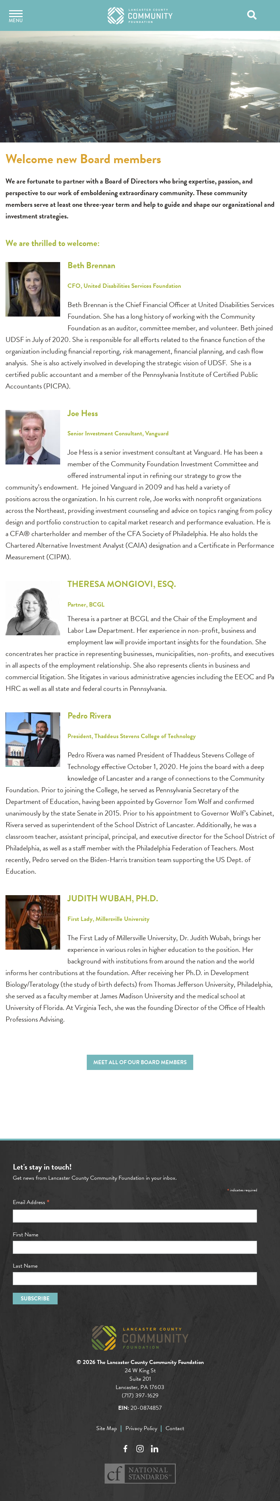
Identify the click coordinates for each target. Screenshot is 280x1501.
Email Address (31, 1202)
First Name (25, 1234)
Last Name (25, 1265)
